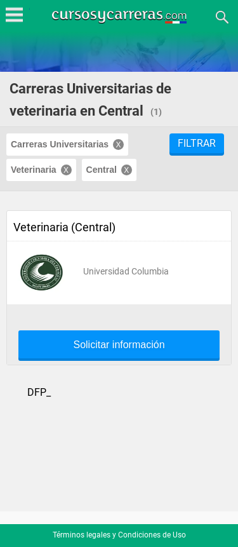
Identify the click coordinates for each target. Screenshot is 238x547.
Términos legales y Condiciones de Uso (119, 534)
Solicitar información (118, 345)
